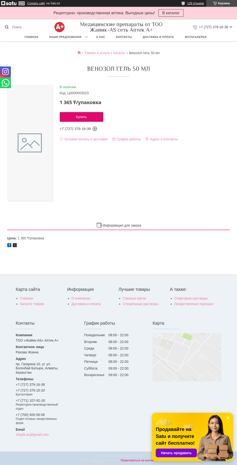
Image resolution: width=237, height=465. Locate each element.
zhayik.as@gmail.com (32, 434)
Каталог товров (32, 304)
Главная (31, 37)
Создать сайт (36, 3)
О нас (100, 37)
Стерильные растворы (140, 304)
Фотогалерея (196, 37)
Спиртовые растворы (191, 298)
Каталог (119, 53)
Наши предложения (65, 37)
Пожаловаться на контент (138, 460)
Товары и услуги (97, 53)
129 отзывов (195, 3)
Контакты (124, 37)
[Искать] (6, 27)
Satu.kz (139, 456)
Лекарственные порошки (193, 304)
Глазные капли (134, 298)
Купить (81, 117)
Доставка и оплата (158, 37)
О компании (81, 298)
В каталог (170, 13)
